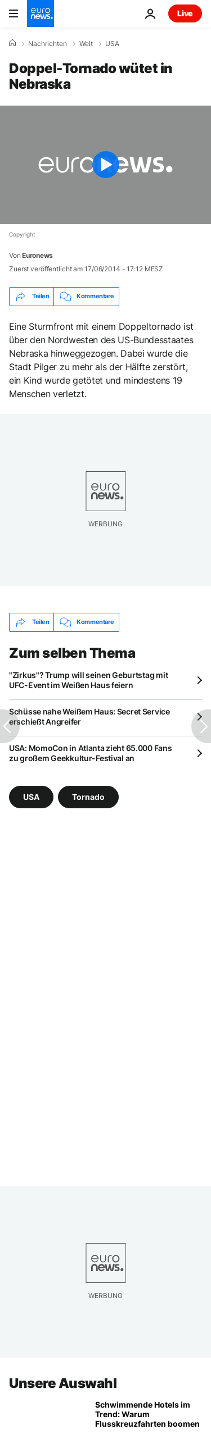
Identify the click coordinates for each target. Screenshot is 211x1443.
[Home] (12, 43)
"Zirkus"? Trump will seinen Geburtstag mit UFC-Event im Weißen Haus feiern (88, 680)
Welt (86, 43)
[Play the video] (105, 165)
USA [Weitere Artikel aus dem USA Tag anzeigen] (31, 797)
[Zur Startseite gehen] (40, 13)
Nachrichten (47, 43)
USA (112, 43)
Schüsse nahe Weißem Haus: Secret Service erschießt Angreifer (89, 716)
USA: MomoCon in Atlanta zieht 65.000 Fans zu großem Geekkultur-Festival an (90, 753)
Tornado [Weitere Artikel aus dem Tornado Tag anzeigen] (88, 797)
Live (185, 13)
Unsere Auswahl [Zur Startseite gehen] (62, 1383)
